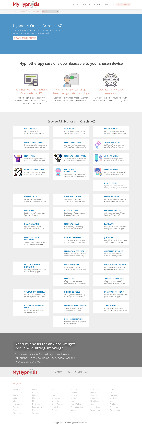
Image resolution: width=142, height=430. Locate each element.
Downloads (123, 4)
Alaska (34, 389)
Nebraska (55, 401)
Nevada (74, 401)
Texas (15, 410)
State (97, 4)
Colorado (113, 389)
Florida (54, 392)
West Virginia (115, 410)
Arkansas (74, 389)
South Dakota (95, 407)
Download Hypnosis (25, 38)
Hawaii (93, 392)
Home (75, 4)
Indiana (35, 395)
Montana (35, 401)
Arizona (36, 11)
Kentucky (93, 395)
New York (36, 404)
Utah (34, 410)
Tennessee (114, 407)
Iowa (53, 395)
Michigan (74, 398)
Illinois (15, 395)
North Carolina (57, 404)
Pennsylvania (37, 407)
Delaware (36, 392)
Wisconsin (17, 413)
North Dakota (76, 404)
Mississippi (114, 398)
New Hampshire (96, 401)
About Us (86, 4)
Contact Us (109, 4)
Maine (15, 398)
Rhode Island (57, 407)
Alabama (16, 389)
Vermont (55, 410)
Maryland (36, 398)
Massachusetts (58, 398)
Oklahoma (114, 404)
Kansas (74, 395)
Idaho (112, 392)
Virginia (74, 410)
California (94, 389)
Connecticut (17, 392)
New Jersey (114, 401)
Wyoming (35, 413)
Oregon (16, 407)
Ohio (92, 404)
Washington (95, 410)
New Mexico (18, 404)
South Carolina (77, 407)
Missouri (16, 401)
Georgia (74, 392)
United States (25, 11)
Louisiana (113, 395)
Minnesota (94, 398)
